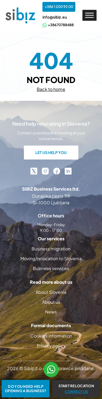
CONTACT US (76, 391)
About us (51, 302)
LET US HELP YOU (51, 152)
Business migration (51, 249)
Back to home (51, 89)
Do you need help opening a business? (25, 388)
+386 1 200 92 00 (59, 6)
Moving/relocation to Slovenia (51, 258)
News (51, 312)
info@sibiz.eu (54, 16)
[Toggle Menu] (89, 15)
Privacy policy (51, 345)
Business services (51, 268)
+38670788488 (58, 25)
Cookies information (51, 336)
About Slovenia (51, 292)
